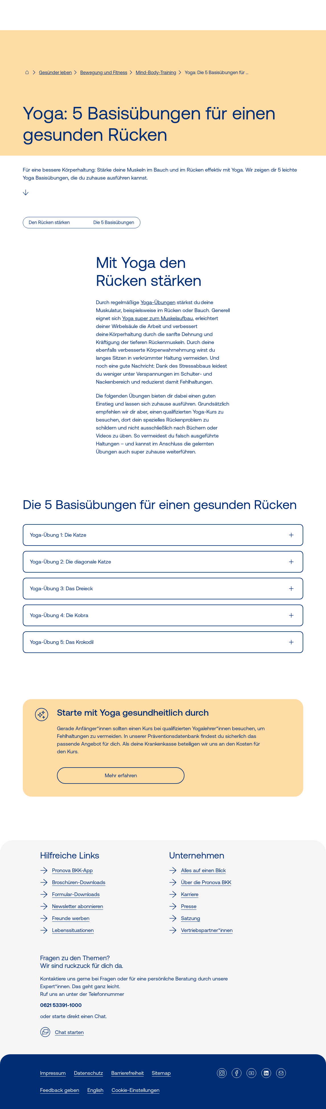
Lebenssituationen (67, 930)
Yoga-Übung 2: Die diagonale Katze (70, 562)
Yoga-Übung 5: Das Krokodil (61, 642)
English (95, 1090)
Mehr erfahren (121, 775)
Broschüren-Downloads (72, 882)
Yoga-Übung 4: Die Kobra (59, 615)
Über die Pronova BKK (200, 882)
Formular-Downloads (70, 894)
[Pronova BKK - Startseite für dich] (27, 74)
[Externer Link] (222, 1073)
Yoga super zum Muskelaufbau (157, 318)
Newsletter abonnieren (71, 906)
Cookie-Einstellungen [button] (135, 1090)
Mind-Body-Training (156, 72)
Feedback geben (59, 1090)
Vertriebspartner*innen (201, 930)
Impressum (53, 1073)
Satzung (184, 918)
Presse (182, 906)
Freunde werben (64, 918)
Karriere (183, 894)
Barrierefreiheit (127, 1073)
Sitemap (161, 1073)
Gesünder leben (55, 72)
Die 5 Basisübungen (113, 222)
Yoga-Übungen (158, 302)
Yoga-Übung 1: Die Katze (58, 535)
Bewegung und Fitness (103, 72)
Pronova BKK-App (66, 870)
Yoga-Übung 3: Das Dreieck (61, 588)
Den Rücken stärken (49, 222)
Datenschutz (88, 1073)
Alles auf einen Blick (197, 870)
